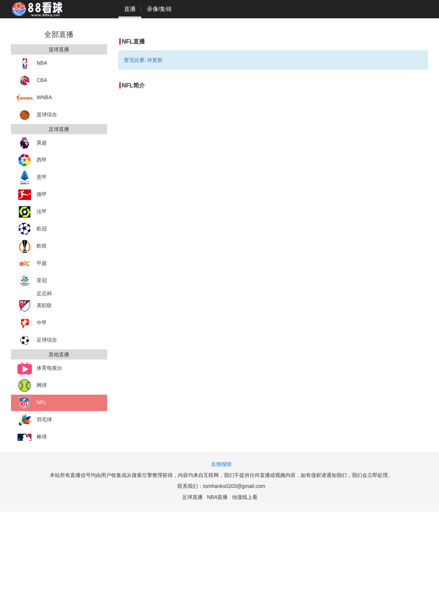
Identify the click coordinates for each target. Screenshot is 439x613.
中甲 (31, 323)
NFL (31, 403)
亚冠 (31, 280)
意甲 (31, 177)
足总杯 (44, 293)
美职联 (34, 306)
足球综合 (36, 340)
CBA (31, 80)
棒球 (31, 437)
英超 (31, 143)
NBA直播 (217, 497)
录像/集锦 (159, 9)
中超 (31, 263)
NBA (31, 63)
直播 (130, 9)
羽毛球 (34, 420)
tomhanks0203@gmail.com (234, 486)
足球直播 (192, 497)
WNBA (34, 98)
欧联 (31, 246)
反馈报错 (221, 464)
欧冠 (31, 229)
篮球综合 (36, 115)
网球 (31, 385)
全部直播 (59, 34)
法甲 (31, 212)
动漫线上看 (245, 497)
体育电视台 (39, 368)
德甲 (31, 195)
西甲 (31, 160)
